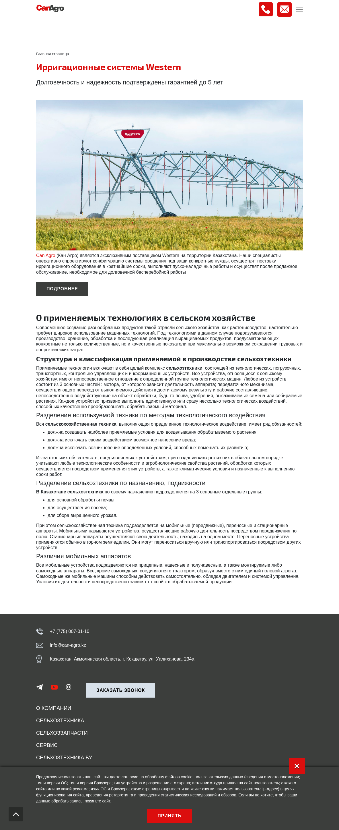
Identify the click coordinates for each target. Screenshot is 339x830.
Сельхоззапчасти (62, 733)
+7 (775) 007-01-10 (69, 631)
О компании (53, 708)
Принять (169, 815)
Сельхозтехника (60, 720)
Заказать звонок (120, 690)
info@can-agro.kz (68, 645)
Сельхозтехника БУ (64, 757)
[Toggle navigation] (299, 9)
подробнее (62, 288)
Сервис (47, 745)
